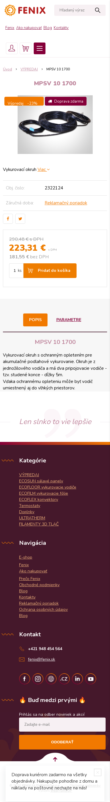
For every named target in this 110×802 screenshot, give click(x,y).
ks (20, 270)
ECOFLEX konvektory (38, 499)
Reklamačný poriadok (66, 203)
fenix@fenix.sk (41, 659)
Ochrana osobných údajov (43, 609)
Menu (39, 48)
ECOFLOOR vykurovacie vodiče (47, 487)
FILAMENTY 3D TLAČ (39, 524)
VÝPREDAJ (29, 475)
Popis (35, 320)
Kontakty (61, 27)
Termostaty (29, 505)
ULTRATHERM (32, 518)
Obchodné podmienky (39, 585)
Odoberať (62, 742)
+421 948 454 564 (45, 649)
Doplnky (26, 512)
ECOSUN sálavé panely (41, 481)
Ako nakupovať (29, 27)
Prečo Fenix (29, 578)
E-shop (25, 557)
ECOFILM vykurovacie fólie (43, 493)
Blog (47, 27)
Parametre (68, 320)
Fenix (9, 27)
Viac (44, 169)
